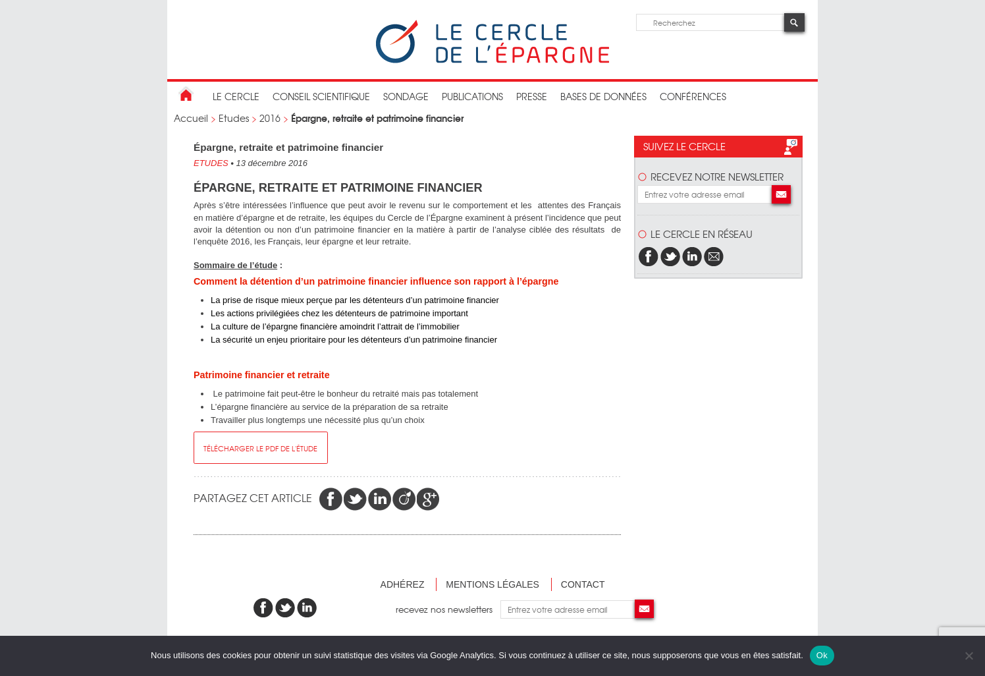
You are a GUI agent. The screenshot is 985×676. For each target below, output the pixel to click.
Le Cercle (236, 96)
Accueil (191, 118)
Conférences (693, 96)
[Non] (968, 655)
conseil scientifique (321, 96)
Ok (822, 655)
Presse (531, 96)
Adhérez (403, 584)
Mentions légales (492, 584)
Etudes (234, 118)
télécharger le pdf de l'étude (260, 448)
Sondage (406, 96)
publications (472, 96)
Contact (583, 584)
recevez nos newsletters (448, 609)
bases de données (603, 96)
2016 (269, 118)
